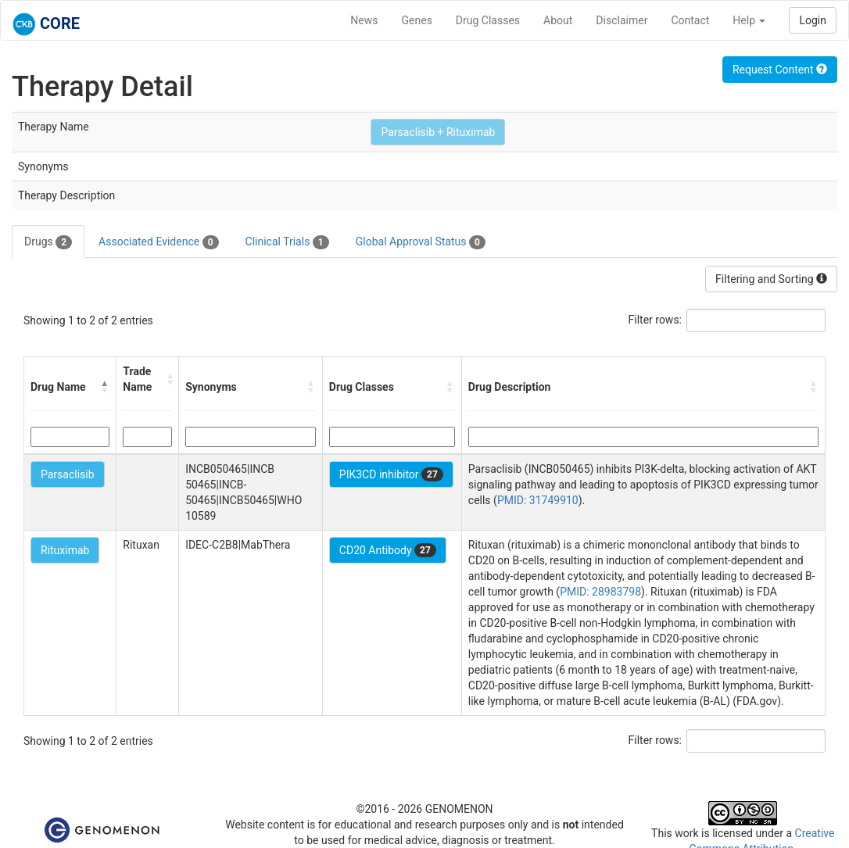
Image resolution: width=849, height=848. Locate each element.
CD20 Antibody (387, 550)
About (557, 20)
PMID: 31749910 (538, 500)
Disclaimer (621, 20)
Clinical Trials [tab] (287, 242)
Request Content (780, 69)
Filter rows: (655, 319)
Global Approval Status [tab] (420, 242)
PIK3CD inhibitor (391, 474)
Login (812, 20)
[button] (104, 387)
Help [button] (749, 20)
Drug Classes (488, 20)
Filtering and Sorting (771, 279)
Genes (417, 20)
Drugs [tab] (48, 242)
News (364, 20)
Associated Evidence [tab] (158, 242)
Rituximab (65, 550)
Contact (690, 20)
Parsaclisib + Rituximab (438, 132)
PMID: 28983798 (600, 591)
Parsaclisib (68, 474)
